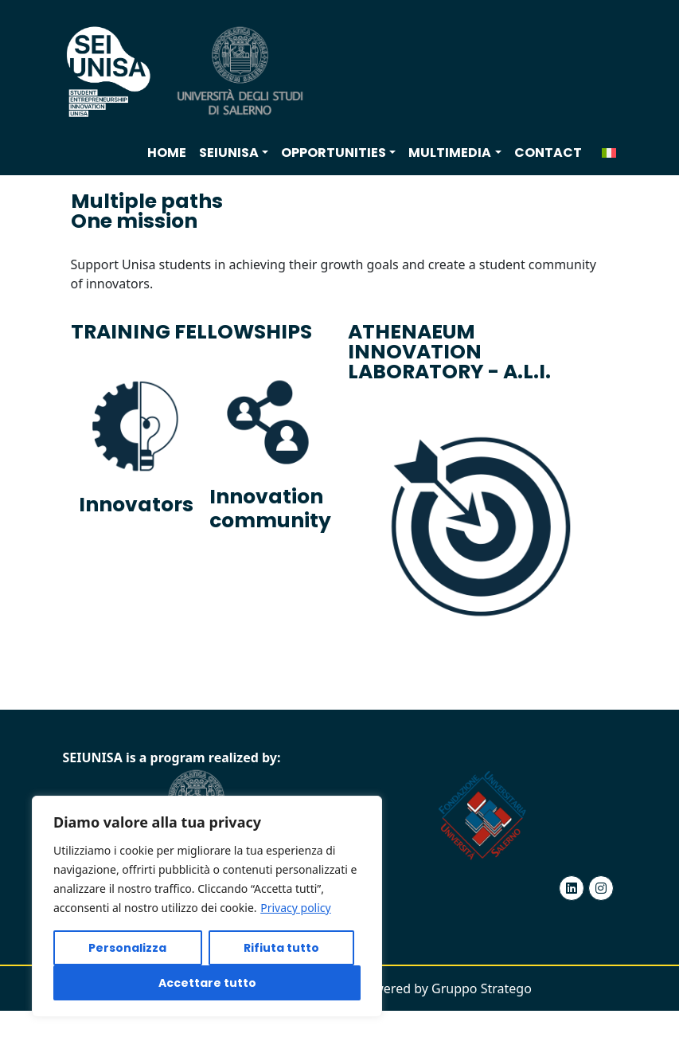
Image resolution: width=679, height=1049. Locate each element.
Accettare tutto (207, 983)
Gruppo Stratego (481, 988)
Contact (548, 152)
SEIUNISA (229, 152)
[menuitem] (609, 153)
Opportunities (333, 152)
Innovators (136, 505)
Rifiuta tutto (281, 948)
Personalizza (127, 948)
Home (166, 152)
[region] (207, 906)
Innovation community (270, 508)
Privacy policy (295, 907)
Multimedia (449, 152)
